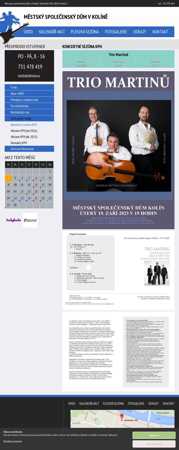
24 (15, 198)
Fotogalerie (116, 32)
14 (43, 184)
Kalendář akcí (51, 32)
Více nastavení (154, 444)
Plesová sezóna (85, 32)
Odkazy (139, 32)
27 (36, 198)
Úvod (71, 403)
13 (36, 184)
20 (36, 191)
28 (43, 198)
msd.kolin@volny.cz (29, 75)
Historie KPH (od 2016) (24, 130)
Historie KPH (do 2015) (24, 136)
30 (8, 204)
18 (22, 191)
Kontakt (160, 32)
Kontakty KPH (19, 143)
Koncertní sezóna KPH (24, 124)
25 (22, 198)
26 (29, 198)
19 (29, 191)
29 (50, 198)
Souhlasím (154, 435)
